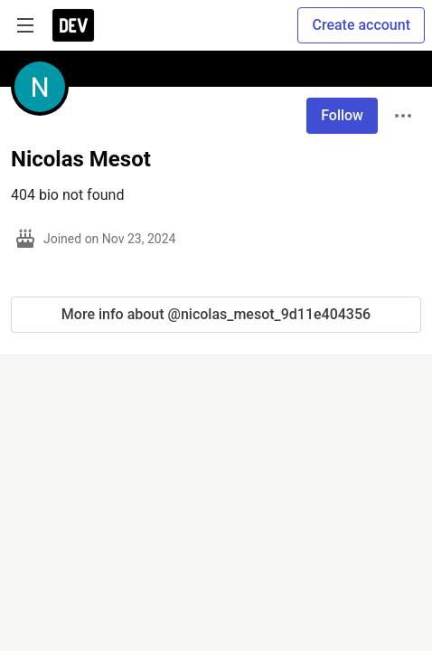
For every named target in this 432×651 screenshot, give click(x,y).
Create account (361, 24)
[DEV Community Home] (73, 25)
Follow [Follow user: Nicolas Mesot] (342, 115)
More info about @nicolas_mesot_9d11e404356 (216, 314)
